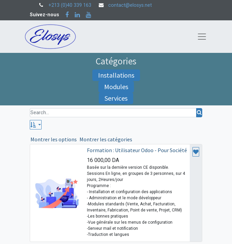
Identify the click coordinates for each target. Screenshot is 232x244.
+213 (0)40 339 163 (69, 5)
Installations (116, 75)
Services (116, 98)
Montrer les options (53, 139)
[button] (36, 124)
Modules (116, 86)
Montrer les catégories (105, 139)
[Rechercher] (199, 112)
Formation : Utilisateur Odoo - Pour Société (137, 150)
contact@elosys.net (130, 5)
